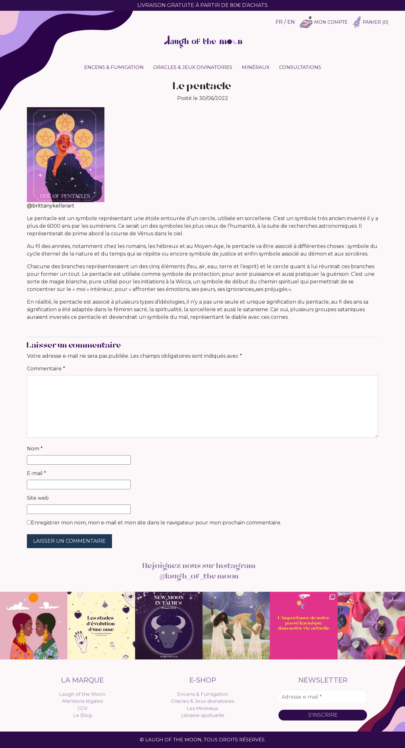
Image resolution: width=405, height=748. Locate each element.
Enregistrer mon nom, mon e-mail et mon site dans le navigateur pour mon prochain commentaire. (156, 523)
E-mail (36, 473)
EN (291, 22)
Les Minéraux (202, 708)
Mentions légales (82, 701)
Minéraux (256, 67)
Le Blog (82, 715)
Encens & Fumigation (114, 67)
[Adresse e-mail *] (322, 697)
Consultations (300, 67)
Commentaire (46, 369)
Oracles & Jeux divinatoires (192, 67)
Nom (35, 449)
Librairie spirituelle (202, 715)
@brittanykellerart (50, 206)
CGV (82, 708)
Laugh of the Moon (82, 694)
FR (279, 22)
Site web (38, 498)
